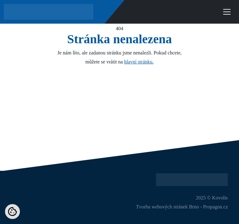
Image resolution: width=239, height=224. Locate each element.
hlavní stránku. (139, 61)
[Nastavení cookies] (12, 211)
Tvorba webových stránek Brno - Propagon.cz (182, 206)
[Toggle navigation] (226, 12)
